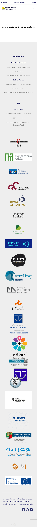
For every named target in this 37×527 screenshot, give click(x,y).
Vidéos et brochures (19, 2)
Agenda (34, 2)
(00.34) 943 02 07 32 (18, 118)
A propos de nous (9, 499)
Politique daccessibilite (25, 504)
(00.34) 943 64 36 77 (18, 71)
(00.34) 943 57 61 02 (18, 88)
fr (14, 525)
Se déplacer (4, 2)
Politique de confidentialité (12, 501)
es (7, 525)
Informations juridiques (25, 499)
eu (3, 525)
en (11, 525)
